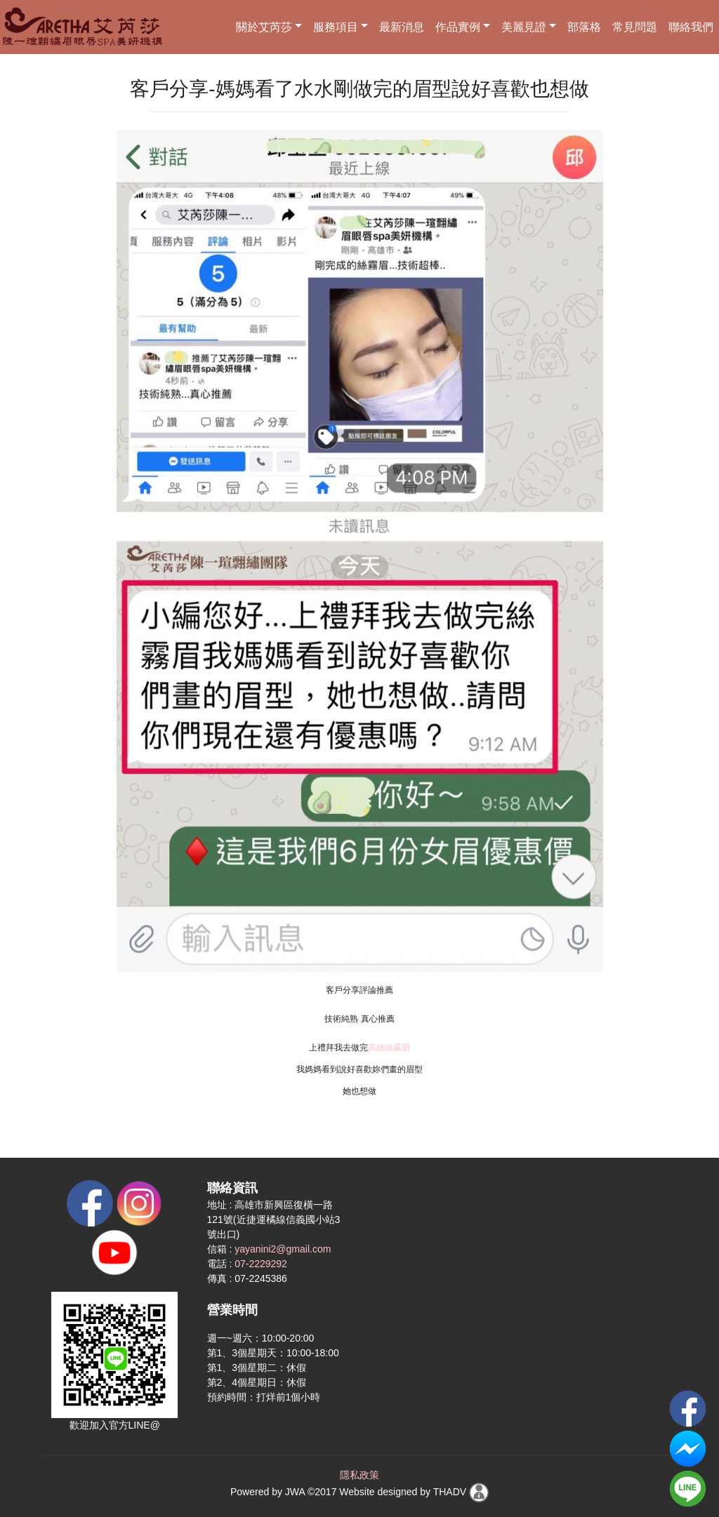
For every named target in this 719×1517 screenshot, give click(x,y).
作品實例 (457, 27)
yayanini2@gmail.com (283, 1249)
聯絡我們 (690, 27)
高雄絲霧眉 (389, 1047)
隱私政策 (359, 1475)
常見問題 (634, 27)
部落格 (584, 27)
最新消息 (401, 27)
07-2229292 (261, 1263)
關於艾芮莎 (264, 27)
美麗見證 (523, 27)
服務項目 (335, 27)
